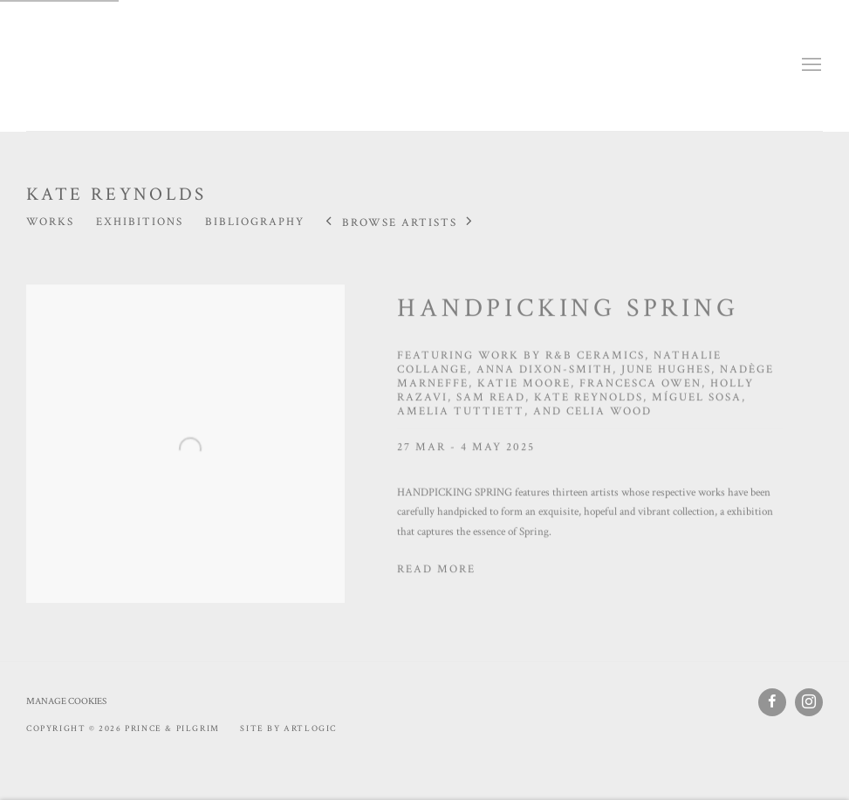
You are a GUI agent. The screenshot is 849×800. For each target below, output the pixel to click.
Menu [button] (810, 65)
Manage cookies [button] (66, 701)
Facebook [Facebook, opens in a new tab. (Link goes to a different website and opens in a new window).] (772, 702)
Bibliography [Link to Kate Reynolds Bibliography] (255, 222)
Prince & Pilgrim (78, 65)
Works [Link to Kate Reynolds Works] (50, 222)
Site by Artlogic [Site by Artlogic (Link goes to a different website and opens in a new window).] (288, 729)
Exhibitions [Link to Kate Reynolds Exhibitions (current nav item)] (139, 222)
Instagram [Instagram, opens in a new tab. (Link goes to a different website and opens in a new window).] (809, 702)
